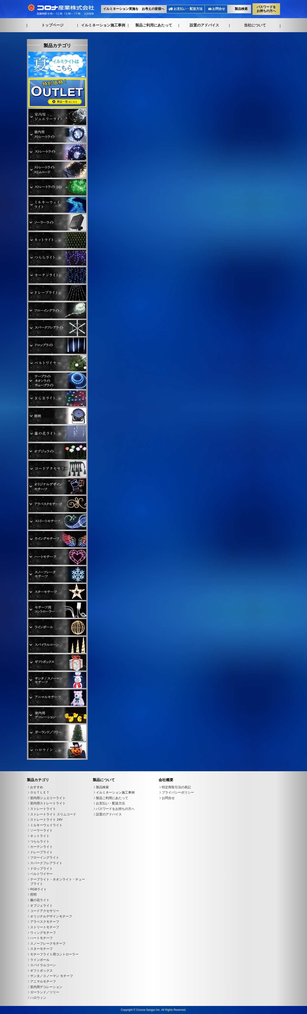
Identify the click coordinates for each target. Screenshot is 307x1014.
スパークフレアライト (46, 863)
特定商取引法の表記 (176, 787)
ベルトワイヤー (41, 874)
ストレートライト (43, 809)
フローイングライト (44, 857)
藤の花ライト (39, 900)
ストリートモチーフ (44, 927)
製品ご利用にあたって (153, 25)
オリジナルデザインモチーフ (51, 916)
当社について (255, 25)
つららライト (39, 841)
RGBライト (38, 889)
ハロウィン (38, 998)
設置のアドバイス (204, 25)
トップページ (52, 25)
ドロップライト (41, 868)
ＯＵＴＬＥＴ (39, 792)
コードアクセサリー (44, 911)
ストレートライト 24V (46, 819)
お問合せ (218, 9)
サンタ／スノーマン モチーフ (51, 976)
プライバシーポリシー (178, 792)
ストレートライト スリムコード (53, 814)
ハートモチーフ (41, 938)
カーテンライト (41, 846)
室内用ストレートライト (48, 803)
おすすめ (36, 787)
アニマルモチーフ (43, 981)
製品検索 (241, 9)
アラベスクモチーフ (44, 922)
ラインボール (39, 960)
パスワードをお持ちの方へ (266, 8)
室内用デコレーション (46, 987)
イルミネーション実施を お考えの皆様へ (133, 9)
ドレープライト (41, 852)
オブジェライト (41, 905)
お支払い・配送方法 (188, 9)
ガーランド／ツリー (44, 992)
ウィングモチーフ (43, 932)
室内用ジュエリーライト (48, 798)
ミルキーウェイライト (46, 825)
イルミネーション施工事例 (103, 25)
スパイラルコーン (43, 965)
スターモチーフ (41, 949)
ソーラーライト (41, 830)
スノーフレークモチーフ (48, 943)
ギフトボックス (41, 970)
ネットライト (39, 836)
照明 (33, 895)
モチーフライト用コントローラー (54, 954)
